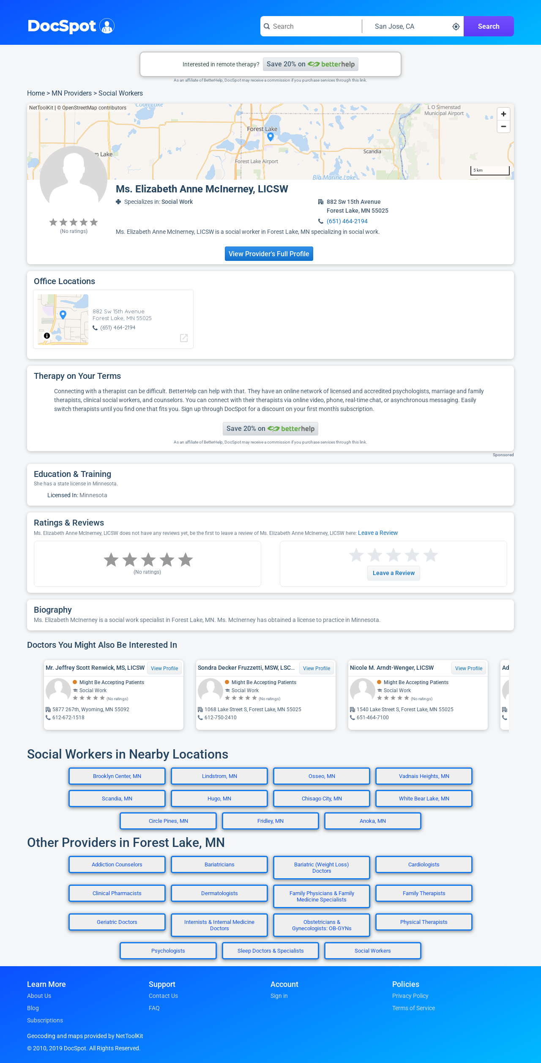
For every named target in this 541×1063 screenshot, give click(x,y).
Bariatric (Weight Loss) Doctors (321, 867)
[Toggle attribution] (47, 336)
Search (489, 26)
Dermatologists (219, 893)
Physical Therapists (424, 922)
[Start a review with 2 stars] (366, 555)
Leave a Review (378, 532)
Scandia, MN (117, 798)
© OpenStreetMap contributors (91, 108)
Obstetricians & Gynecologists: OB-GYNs (322, 925)
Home (36, 93)
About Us (39, 995)
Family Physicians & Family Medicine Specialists (322, 896)
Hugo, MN (219, 798)
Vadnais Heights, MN (424, 776)
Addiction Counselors (117, 864)
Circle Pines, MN (168, 821)
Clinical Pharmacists (117, 893)
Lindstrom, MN (219, 776)
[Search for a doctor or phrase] (311, 26)
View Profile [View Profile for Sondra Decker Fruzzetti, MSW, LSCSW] (316, 668)
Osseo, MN (322, 776)
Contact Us (163, 995)
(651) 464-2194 (347, 221)
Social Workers (120, 93)
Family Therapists (424, 893)
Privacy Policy (410, 995)
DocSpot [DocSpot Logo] (69, 24)
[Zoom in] (503, 114)
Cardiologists (424, 864)
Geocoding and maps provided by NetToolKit (85, 1036)
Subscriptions (45, 1020)
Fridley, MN (270, 821)
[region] (270, 142)
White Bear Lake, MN (424, 798)
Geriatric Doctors (117, 922)
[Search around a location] (413, 26)
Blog (33, 1008)
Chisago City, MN (322, 798)
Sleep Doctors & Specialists (271, 951)
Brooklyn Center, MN (117, 776)
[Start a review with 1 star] (356, 555)
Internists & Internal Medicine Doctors (219, 925)
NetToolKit (41, 108)
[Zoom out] (503, 126)
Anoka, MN (373, 821)
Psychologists (168, 951)
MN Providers (72, 93)
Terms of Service (413, 1008)
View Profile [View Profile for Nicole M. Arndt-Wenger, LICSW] (468, 668)
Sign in (279, 995)
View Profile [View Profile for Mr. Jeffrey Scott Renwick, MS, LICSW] (164, 668)
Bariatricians (220, 864)
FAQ (154, 1008)
